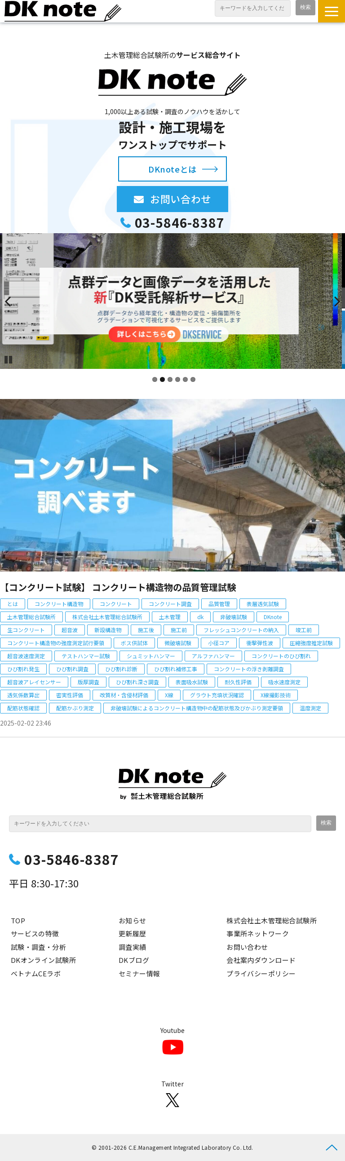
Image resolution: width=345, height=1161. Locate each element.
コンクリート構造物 (59, 603)
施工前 (179, 630)
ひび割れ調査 (72, 669)
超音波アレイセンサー (34, 682)
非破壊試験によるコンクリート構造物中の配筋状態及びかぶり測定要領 (197, 708)
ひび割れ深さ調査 (137, 682)
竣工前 (304, 630)
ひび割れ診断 (121, 669)
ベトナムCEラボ (36, 973)
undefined (13, 301)
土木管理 (170, 616)
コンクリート (116, 603)
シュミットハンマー (151, 656)
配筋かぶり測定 (75, 708)
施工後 (146, 630)
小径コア (219, 643)
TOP (18, 920)
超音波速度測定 (26, 656)
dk (200, 616)
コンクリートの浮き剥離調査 (249, 669)
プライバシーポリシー (261, 973)
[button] (331, 11)
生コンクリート (26, 630)
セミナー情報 (139, 973)
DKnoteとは (172, 169)
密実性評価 (69, 695)
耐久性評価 (238, 682)
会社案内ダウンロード (261, 960)
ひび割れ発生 (23, 669)
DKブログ (134, 960)
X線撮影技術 (276, 695)
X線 (169, 695)
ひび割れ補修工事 (175, 669)
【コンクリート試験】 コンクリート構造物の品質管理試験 (118, 587)
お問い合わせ (189, 198)
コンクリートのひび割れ (281, 656)
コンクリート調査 (170, 603)
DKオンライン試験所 (43, 960)
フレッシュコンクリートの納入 (241, 630)
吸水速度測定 (284, 682)
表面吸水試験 (192, 682)
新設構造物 (107, 630)
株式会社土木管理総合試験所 (107, 616)
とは (12, 603)
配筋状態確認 (23, 708)
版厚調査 (88, 682)
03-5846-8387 (180, 222)
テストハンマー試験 (86, 656)
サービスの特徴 (35, 933)
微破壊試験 (177, 643)
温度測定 (310, 708)
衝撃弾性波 (259, 643)
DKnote (273, 616)
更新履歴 (132, 933)
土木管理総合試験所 (31, 616)
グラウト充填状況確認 (217, 695)
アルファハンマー (213, 656)
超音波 (70, 630)
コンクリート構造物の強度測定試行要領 (55, 643)
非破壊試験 (233, 616)
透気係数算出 (23, 695)
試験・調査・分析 (38, 947)
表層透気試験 (263, 603)
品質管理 (219, 603)
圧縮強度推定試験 (311, 643)
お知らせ (132, 920)
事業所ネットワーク (257, 933)
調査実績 (132, 947)
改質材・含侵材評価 (124, 695)
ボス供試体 (134, 643)
